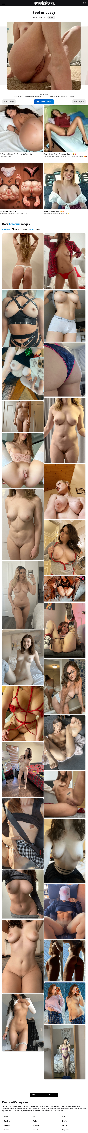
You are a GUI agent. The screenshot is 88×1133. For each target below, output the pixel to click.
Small (38, 229)
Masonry (6, 229)
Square (15, 229)
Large (25, 229)
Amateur (51, 17)
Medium (31, 229)
